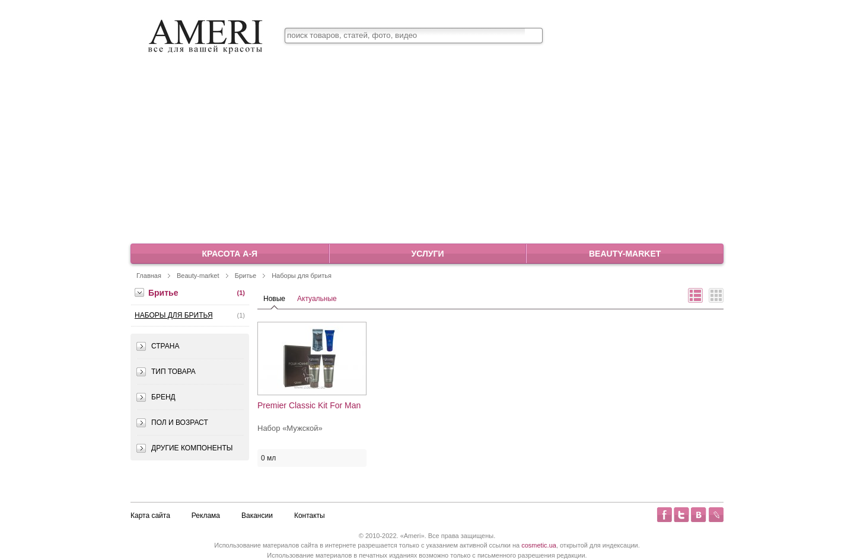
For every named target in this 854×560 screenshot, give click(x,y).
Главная (148, 275)
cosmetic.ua (538, 545)
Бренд (163, 397)
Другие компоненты (191, 448)
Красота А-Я (230, 253)
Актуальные (317, 299)
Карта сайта (150, 515)
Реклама (206, 515)
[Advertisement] (427, 153)
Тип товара (173, 371)
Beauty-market (625, 253)
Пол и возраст (179, 422)
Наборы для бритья (302, 275)
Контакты (309, 515)
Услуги (427, 253)
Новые (274, 299)
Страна (165, 346)
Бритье (245, 275)
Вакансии (257, 515)
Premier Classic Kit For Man (309, 405)
